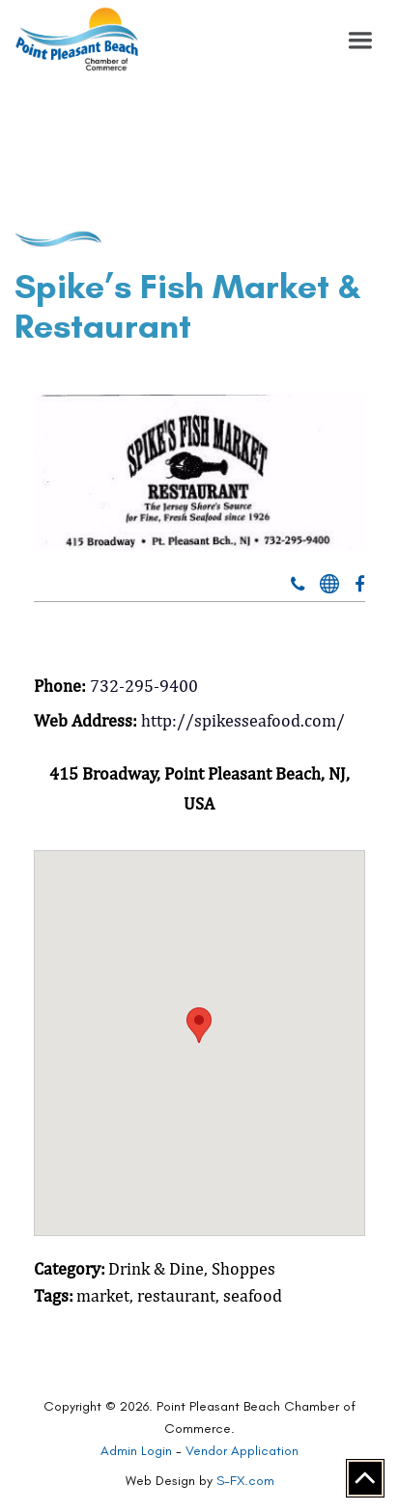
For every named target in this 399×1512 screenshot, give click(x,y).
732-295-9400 (144, 685)
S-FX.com (245, 1480)
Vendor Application (242, 1451)
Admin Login (136, 1451)
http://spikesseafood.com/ (243, 720)
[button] (360, 40)
